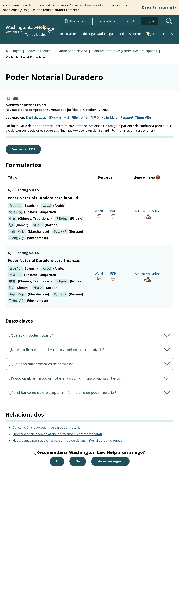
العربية (43, 114)
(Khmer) (18, 221)
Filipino (77, 114)
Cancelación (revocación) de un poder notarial (47, 423)
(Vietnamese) (28, 234)
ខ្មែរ (86, 114)
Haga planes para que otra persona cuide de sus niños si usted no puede (67, 436)
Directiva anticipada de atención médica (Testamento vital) (57, 430)
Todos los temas (38, 47)
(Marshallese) (28, 227)
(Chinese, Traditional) (30, 214)
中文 (66, 114)
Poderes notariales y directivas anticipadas (124, 47)
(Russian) (67, 227)
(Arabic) (53, 201)
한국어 (95, 114)
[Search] (169, 21)
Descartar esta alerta (159, 7)
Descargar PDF (23, 145)
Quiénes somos (132, 31)
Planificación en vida (71, 47)
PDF (113, 210)
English (149, 21)
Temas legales (44, 31)
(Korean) (45, 221)
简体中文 (55, 114)
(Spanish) (23, 201)
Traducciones (160, 31)
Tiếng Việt (143, 114)
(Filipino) (69, 214)
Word (99, 210)
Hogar (16, 47)
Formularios (72, 31)
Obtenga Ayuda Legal (101, 31)
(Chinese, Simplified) (32, 208)
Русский (126, 114)
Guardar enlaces (77, 21)
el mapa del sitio (95, 5)
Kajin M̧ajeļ (110, 114)
